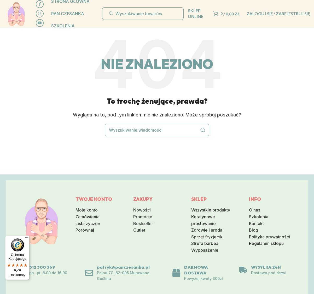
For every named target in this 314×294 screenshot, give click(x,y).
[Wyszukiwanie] (143, 14)
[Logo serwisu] (16, 13)
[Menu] (26, 239)
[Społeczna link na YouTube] (40, 23)
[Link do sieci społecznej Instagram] (40, 13)
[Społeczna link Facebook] (40, 4)
